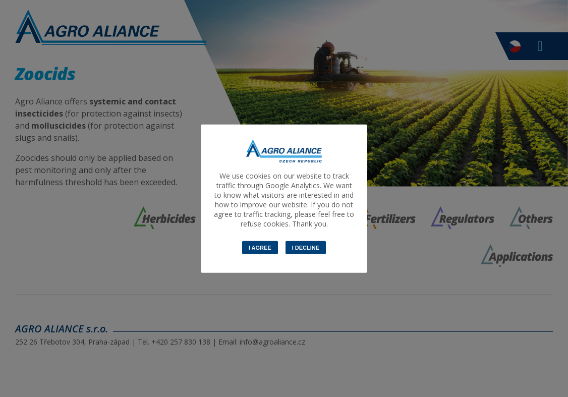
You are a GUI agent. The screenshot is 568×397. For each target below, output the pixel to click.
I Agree (260, 248)
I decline (305, 248)
